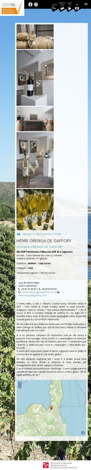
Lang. (77, 7)
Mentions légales (59, 465)
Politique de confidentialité (64, 467)
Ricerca (54, 5)
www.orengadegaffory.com (32, 295)
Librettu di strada (62, 4)
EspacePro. (70, 4)
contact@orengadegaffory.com (38, 292)
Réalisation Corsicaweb (61, 463)
